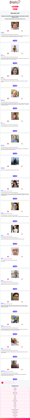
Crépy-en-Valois (15, 393)
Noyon (15, 396)
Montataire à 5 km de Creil (4, 326)
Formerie (15, 406)
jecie (1, 122)
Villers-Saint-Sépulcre (15, 412)
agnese (2, 348)
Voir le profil (15, 40)
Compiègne (15, 389)
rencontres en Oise (15, 386)
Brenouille (15, 405)
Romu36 (2, 280)
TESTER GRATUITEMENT (15, 6)
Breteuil (15, 402)
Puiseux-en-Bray (15, 415)
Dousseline (2, 145)
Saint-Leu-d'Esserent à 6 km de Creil (6, 371)
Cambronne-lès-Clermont (15, 409)
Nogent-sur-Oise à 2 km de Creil (5, 213)
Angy (15, 408)
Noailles (15, 403)
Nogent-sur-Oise (15, 392)
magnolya (2, 32)
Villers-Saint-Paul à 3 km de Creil (5, 281)
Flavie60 (2, 235)
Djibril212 (2, 303)
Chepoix (15, 416)
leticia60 (2, 77)
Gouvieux (15, 399)
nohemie (2, 325)
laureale (2, 190)
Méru (15, 395)
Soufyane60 (2, 167)
